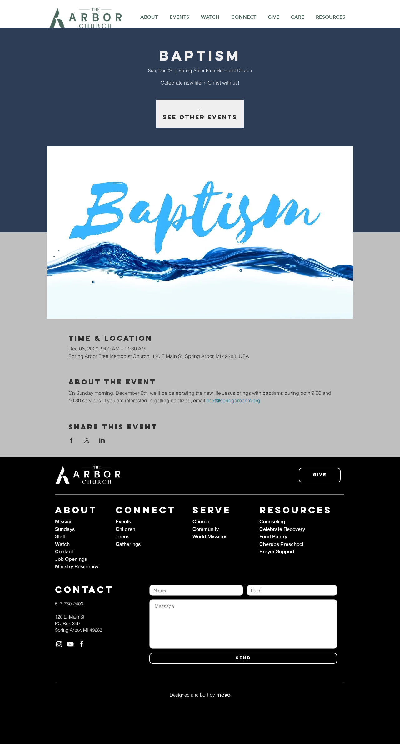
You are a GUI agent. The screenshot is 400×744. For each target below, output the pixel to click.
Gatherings (128, 544)
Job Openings (71, 559)
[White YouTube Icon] (70, 644)
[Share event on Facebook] (71, 440)
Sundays (65, 529)
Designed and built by (200, 695)
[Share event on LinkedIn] (102, 440)
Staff (60, 537)
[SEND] (243, 658)
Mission (63, 522)
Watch (62, 544)
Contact (64, 552)
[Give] (320, 475)
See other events (200, 117)
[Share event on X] (87, 440)
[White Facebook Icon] (82, 644)
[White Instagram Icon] (59, 644)
